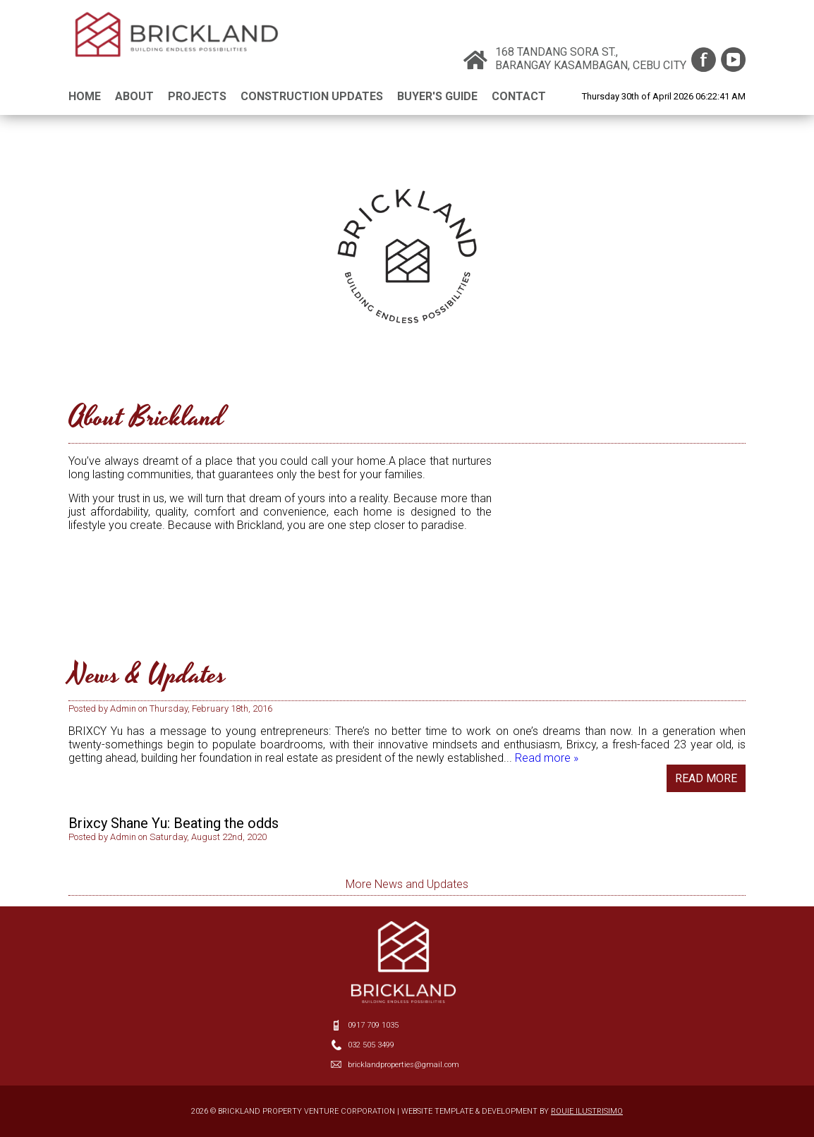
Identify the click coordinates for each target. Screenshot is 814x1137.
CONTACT (519, 96)
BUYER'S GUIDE (437, 96)
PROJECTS (197, 96)
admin (123, 734)
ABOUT (134, 96)
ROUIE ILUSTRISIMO (587, 1111)
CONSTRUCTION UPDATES (312, 96)
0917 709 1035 (373, 1025)
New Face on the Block (141, 720)
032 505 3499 (371, 1045)
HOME (84, 96)
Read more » (546, 783)
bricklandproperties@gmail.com (403, 1064)
